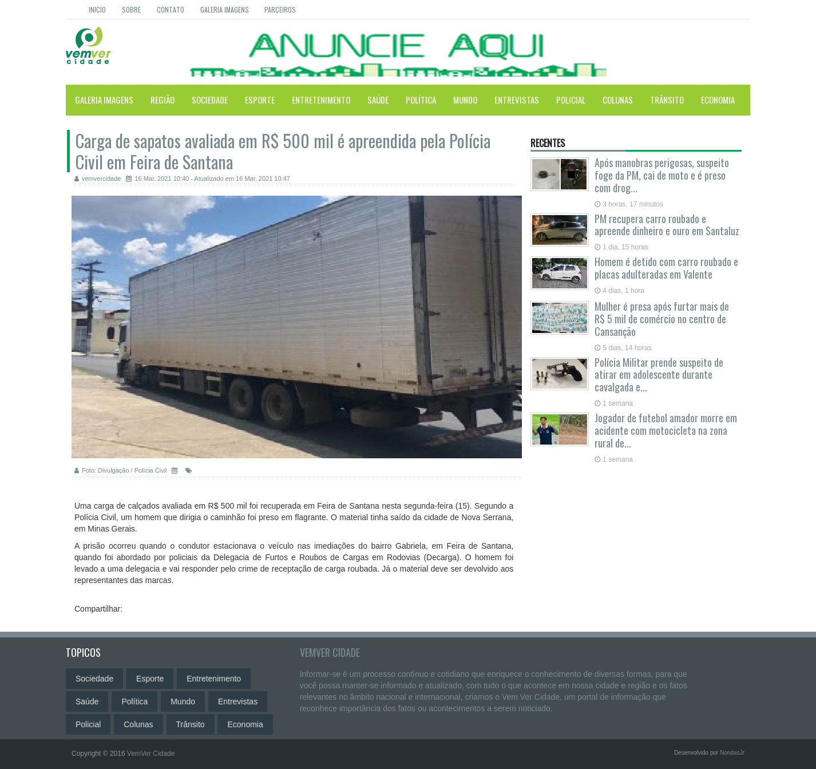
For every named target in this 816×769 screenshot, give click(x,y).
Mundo (465, 99)
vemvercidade (97, 178)
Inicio (97, 9)
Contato (170, 9)
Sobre (131, 9)
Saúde (378, 99)
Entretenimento (321, 99)
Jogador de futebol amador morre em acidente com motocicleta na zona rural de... (666, 430)
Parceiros (280, 9)
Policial (570, 99)
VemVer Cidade (330, 652)
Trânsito (667, 99)
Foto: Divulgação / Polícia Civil (120, 470)
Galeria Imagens (224, 9)
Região (162, 99)
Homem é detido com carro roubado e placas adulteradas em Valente (666, 268)
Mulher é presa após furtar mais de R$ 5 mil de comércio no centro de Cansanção (662, 319)
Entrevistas (516, 99)
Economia (718, 99)
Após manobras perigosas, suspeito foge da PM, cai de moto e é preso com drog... (662, 175)
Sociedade (210, 99)
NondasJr (732, 753)
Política (421, 99)
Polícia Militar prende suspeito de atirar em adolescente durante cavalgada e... (659, 375)
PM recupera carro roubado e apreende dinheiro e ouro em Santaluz (667, 225)
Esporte (260, 99)
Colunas (618, 99)
